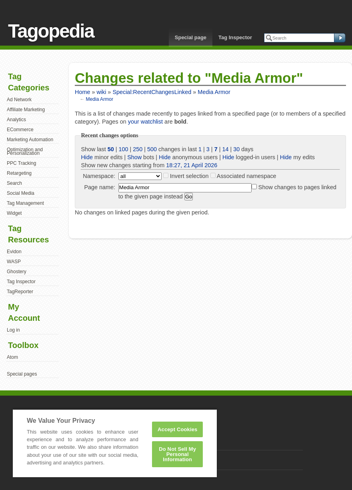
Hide (87, 157)
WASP (14, 261)
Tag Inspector (235, 37)
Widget (14, 213)
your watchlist (145, 121)
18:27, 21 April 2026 (191, 165)
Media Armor (214, 92)
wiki (101, 92)
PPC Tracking (21, 163)
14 (225, 149)
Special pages (22, 374)
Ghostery (16, 271)
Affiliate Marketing (26, 109)
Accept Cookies (177, 429)
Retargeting (19, 173)
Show (134, 157)
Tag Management (25, 203)
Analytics (16, 119)
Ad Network (19, 99)
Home (82, 92)
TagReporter (20, 291)
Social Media (20, 193)
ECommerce (20, 129)
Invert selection (189, 176)
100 (123, 149)
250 (137, 149)
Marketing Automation (30, 139)
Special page (190, 37)
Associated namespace (246, 176)
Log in (13, 330)
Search (14, 183)
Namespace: (99, 176)
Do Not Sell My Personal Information (177, 454)
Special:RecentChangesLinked (151, 92)
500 (152, 149)
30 (236, 149)
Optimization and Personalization (25, 151)
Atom (12, 357)
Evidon (14, 251)
